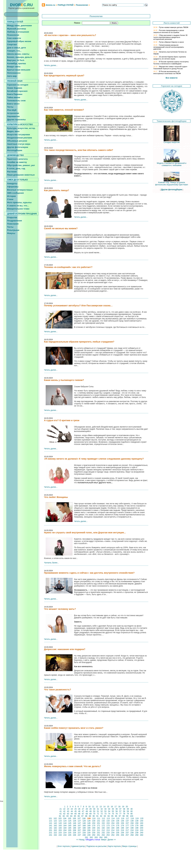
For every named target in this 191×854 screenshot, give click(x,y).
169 (89, 825)
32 (101, 809)
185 (70, 828)
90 (93, 816)
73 (105, 814)
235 (117, 833)
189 (89, 828)
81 (60, 816)
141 (51, 823)
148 (84, 823)
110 (94, 818)
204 (65, 830)
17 (115, 807)
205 (70, 830)
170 (93, 825)
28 (86, 809)
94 (108, 816)
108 (84, 818)
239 (137, 833)
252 (103, 835)
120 (142, 818)
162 (55, 825)
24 (71, 809)
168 (84, 825)
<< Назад (80, 840)
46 (79, 811)
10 (89, 807)
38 (124, 809)
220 (141, 830)
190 (93, 828)
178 (132, 825)
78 (124, 814)
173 (108, 825)
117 (127, 818)
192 (103, 828)
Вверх (104, 840)
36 (116, 809)
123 (60, 821)
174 (113, 825)
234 (113, 833)
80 (131, 814)
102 (55, 818)
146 (74, 823)
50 (94, 811)
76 (116, 814)
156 (122, 823)
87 (82, 816)
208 (84, 830)
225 (70, 833)
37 (120, 809)
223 (60, 833)
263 (96, 837)
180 (141, 825)
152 (103, 823)
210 (93, 830)
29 (90, 809)
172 (103, 825)
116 (123, 818)
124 (65, 821)
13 (100, 807)
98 (123, 816)
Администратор (78, 846)
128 (84, 821)
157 (127, 823)
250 (93, 835)
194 (113, 828)
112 (103, 818)
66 (79, 814)
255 (117, 835)
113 (108, 818)
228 (84, 833)
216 (122, 830)
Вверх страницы (129, 846)
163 (60, 825)
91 (97, 816)
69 (90, 814)
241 (51, 835)
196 (122, 828)
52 (101, 811)
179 (137, 825)
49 (90, 811)
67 (83, 814)
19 (123, 807)
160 (141, 823)
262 (91, 837)
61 (60, 814)
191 (98, 828)
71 (98, 814)
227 (79, 833)
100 (131, 816)
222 (55, 833)
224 (65, 833)
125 (70, 821)
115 (118, 818)
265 (105, 837)
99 (127, 816)
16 (111, 807)
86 (78, 816)
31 (98, 809)
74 (109, 814)
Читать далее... (51, 65)
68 (86, 814)
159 (137, 823)
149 (89, 823)
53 (105, 811)
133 (108, 821)
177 (127, 825)
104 (65, 818)
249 (89, 835)
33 (105, 809)
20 (126, 807)
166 (74, 825)
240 (141, 833)
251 (98, 835)
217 (127, 830)
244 (65, 835)
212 (103, 830)
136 (122, 821)
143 (60, 823)
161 (51, 825)
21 (60, 809)
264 (101, 837)
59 (127, 811)
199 (137, 828)
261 (86, 837)
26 (79, 809)
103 (60, 818)
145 (70, 823)
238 (132, 833)
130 (93, 821)
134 (113, 821)
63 (68, 814)
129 (89, 821)
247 (79, 835)
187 (79, 828)
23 (68, 809)
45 (75, 811)
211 (98, 830)
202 (55, 830)
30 (94, 809)
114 (113, 818)
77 (120, 814)
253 (108, 835)
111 (99, 818)
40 (131, 809)
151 (98, 823)
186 (74, 828)
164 (65, 825)
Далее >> (111, 840)
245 (70, 835)
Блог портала (64, 846)
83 (67, 816)
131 (98, 821)
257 (127, 835)
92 (101, 816)
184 (65, 828)
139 (137, 821)
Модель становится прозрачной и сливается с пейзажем (171, 163)
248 (84, 835)
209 (89, 830)
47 (83, 811)
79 (127, 814)
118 (132, 818)
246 (74, 835)
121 (51, 821)
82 (63, 816)
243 (60, 835)
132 (103, 821)
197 (127, 828)
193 (108, 828)
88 (86, 816)
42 (64, 811)
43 (68, 811)
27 (83, 809)
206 (74, 830)
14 (104, 807)
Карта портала (114, 846)
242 (55, 835)
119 (137, 818)
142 (55, 823)
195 (117, 828)
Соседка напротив (172, 141)
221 (51, 833)
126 (74, 821)
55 (112, 811)
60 (131, 811)
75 (112, 814)
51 (98, 811)
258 (132, 835)
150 (93, 823)
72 (101, 814)
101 (50, 818)
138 (132, 821)
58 (124, 811)
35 (112, 809)
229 (89, 833)
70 (94, 814)
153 (108, 823)
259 (137, 835)
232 (103, 833)
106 (74, 818)
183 (60, 828)
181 (51, 828)
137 (127, 821)
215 (117, 830)
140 (141, 821)
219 (137, 830)
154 (113, 823)
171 (98, 825)
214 (113, 830)
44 (71, 811)
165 (70, 825)
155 (117, 823)
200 (141, 828)
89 (89, 816)
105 (69, 818)
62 (64, 814)
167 (79, 825)
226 (74, 833)
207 (79, 830)
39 (127, 809)
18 (119, 807)
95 (112, 816)
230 (93, 833)
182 (55, 828)
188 (84, 828)
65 (75, 814)
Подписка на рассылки (96, 846)
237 (127, 833)
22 (64, 809)
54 (109, 811)
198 (132, 828)
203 (60, 830)
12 (96, 807)
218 (132, 830)
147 (79, 823)
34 (109, 809)
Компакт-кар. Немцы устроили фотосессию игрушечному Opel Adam (171, 183)
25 (75, 809)
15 (108, 807)
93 (104, 816)
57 (120, 811)
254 (113, 835)
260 (141, 835)
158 (132, 823)
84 (71, 816)
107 (79, 818)
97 (119, 816)
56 (116, 811)
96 (116, 816)
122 (55, 821)
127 (79, 821)
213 (108, 830)
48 (86, 811)
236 (122, 833)
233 (108, 833)
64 (71, 814)
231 (98, 833)
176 (122, 825)
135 (117, 821)
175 (117, 825)
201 (51, 830)
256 (122, 835)
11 (93, 807)
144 (65, 823)
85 (75, 816)
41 (60, 811)
